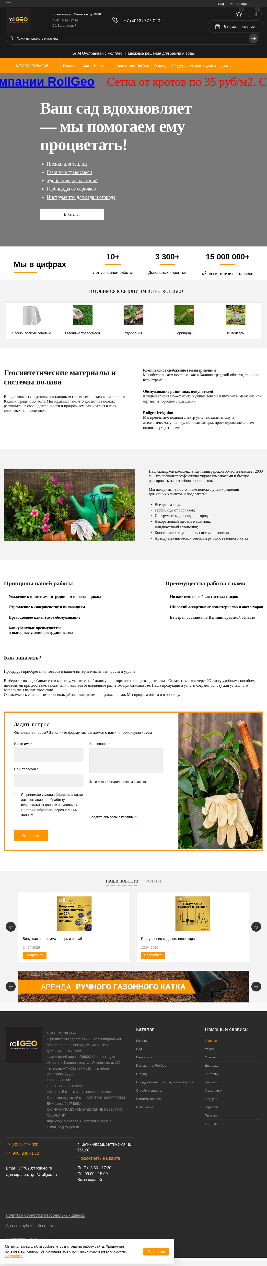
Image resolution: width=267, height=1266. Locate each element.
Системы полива (148, 1104)
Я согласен (156, 1252)
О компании (213, 1095)
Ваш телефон (26, 769)
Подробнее (35, 957)
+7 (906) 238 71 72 (22, 1158)
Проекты (211, 1120)
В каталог (72, 214)
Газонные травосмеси (69, 172)
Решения (142, 1045)
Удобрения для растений (72, 180)
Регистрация (239, 4)
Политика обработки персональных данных (45, 1220)
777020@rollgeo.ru (35, 1173)
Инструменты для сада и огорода (81, 197)
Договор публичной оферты (31, 1231)
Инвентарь (235, 333)
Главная (211, 1045)
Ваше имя (23, 743)
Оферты (62, 795)
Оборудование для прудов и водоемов (164, 1087)
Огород (141, 1079)
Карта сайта (213, 1128)
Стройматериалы (149, 1095)
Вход (220, 4)
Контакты (212, 1079)
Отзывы (211, 1062)
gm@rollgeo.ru (44, 1179)
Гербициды (184, 333)
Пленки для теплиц (67, 164)
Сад (139, 1054)
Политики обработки (37, 810)
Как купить (212, 1104)
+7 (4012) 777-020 (22, 1150)
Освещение (144, 1112)
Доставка (212, 1070)
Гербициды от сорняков (71, 188)
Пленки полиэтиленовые (31, 333)
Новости (211, 1087)
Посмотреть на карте (98, 1163)
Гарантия (211, 1112)
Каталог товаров (32, 66)
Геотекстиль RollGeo (151, 1070)
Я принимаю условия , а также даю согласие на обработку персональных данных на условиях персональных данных (52, 805)
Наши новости (122, 881)
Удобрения (133, 333)
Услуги (153, 881)
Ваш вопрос (100, 743)
